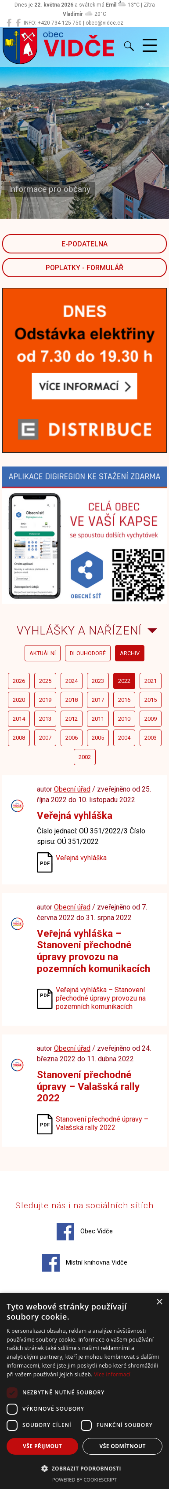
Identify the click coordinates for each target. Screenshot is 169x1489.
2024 (71, 681)
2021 (150, 681)
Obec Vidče (85, 1231)
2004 (124, 737)
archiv (130, 653)
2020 (19, 700)
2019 (45, 700)
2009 (150, 718)
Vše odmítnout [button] (123, 1446)
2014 (19, 718)
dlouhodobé (88, 653)
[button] (84, 1468)
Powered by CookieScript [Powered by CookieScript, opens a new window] (84, 1479)
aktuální (42, 653)
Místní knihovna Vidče (84, 1263)
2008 (19, 737)
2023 (98, 681)
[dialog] (84, 1391)
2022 (124, 681)
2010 (124, 718)
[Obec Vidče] (9, 23)
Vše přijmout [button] (42, 1446)
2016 (124, 700)
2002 (85, 757)
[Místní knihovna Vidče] (18, 23)
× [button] (159, 1302)
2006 (71, 737)
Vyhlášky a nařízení (79, 630)
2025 (45, 681)
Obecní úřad (72, 789)
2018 (71, 700)
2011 (98, 718)
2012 (71, 718)
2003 (150, 737)
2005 (98, 737)
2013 (45, 718)
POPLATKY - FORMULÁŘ (84, 268)
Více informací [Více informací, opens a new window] (112, 1374)
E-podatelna (84, 244)
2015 (150, 700)
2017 (98, 700)
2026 (19, 681)
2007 (45, 737)
